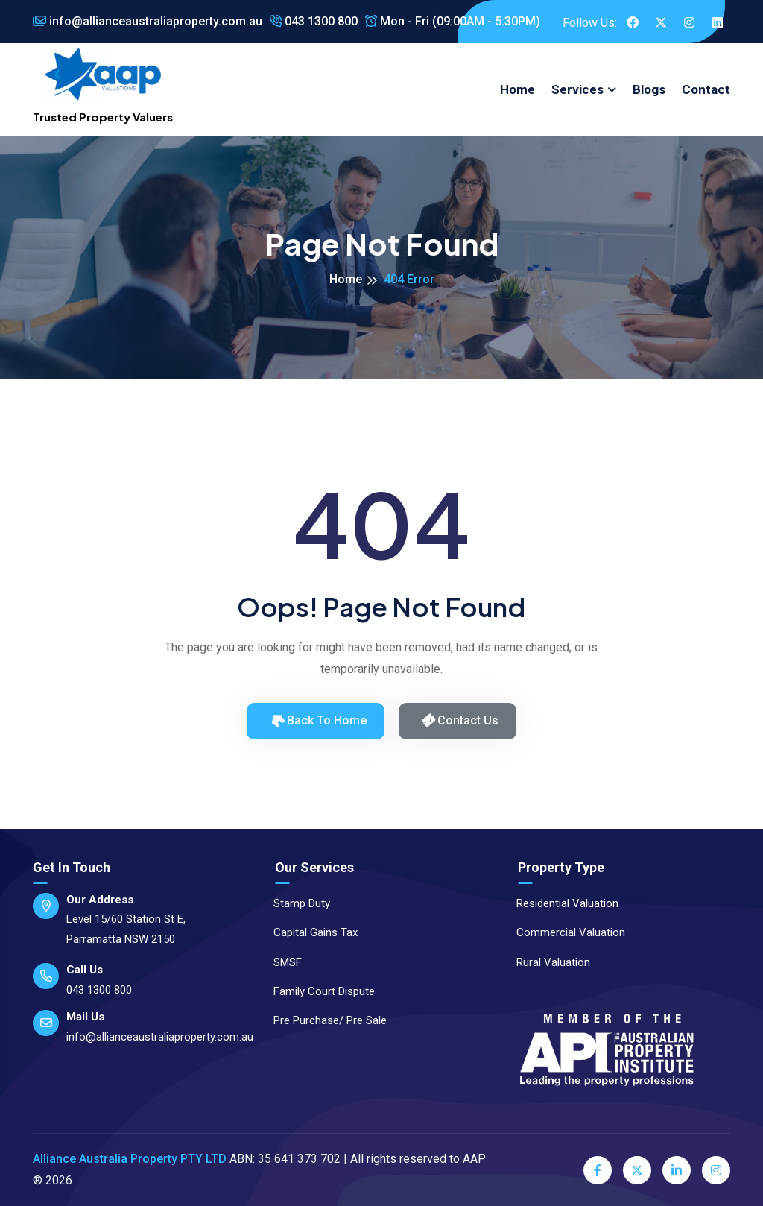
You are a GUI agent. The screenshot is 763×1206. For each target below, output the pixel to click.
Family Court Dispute (317, 991)
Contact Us (459, 720)
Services (577, 89)
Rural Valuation (546, 962)
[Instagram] (716, 1170)
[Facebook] (597, 1170)
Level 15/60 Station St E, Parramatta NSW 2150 (126, 929)
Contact (706, 89)
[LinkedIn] (676, 1170)
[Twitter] (637, 1170)
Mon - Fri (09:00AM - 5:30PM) (452, 21)
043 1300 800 (314, 21)
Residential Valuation (560, 903)
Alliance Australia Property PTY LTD (130, 1159)
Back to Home (317, 720)
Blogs (649, 89)
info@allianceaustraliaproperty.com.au (147, 21)
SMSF (281, 962)
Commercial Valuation (564, 932)
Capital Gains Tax (309, 932)
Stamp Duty (295, 903)
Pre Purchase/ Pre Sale (323, 1020)
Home (517, 89)
